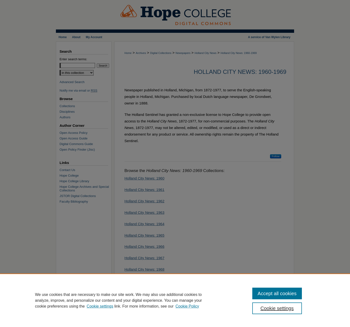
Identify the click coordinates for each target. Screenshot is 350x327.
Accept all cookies (277, 293)
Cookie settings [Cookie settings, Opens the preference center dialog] (277, 308)
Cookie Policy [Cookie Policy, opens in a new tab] (187, 306)
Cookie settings (100, 306)
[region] (175, 300)
